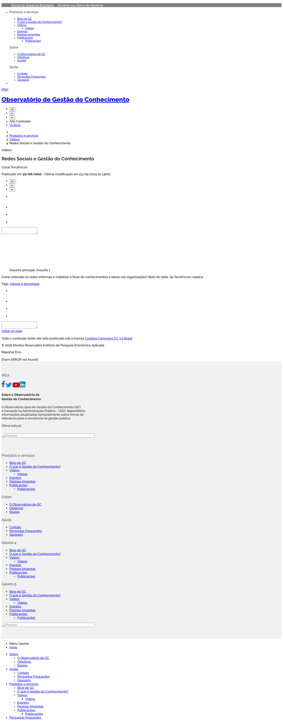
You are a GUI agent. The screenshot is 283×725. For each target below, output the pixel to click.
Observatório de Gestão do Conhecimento (65, 99)
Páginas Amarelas (28, 34)
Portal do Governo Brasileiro (32, 5)
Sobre (13, 656)
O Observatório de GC (31, 54)
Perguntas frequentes (25, 720)
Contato (22, 73)
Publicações (25, 37)
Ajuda (13, 671)
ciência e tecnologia (24, 285)
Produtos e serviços (23, 136)
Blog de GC (24, 18)
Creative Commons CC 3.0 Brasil (108, 341)
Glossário (23, 79)
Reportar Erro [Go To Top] (11, 354)
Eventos (22, 31)
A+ (12, 109)
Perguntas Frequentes (31, 76)
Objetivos (23, 57)
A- (12, 117)
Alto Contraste (20, 121)
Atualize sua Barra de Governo (80, 5)
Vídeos (21, 25)
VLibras (14, 125)
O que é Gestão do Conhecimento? (39, 22)
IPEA (5, 89)
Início (13, 650)
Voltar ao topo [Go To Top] (12, 333)
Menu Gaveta (19, 646)
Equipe (21, 60)
